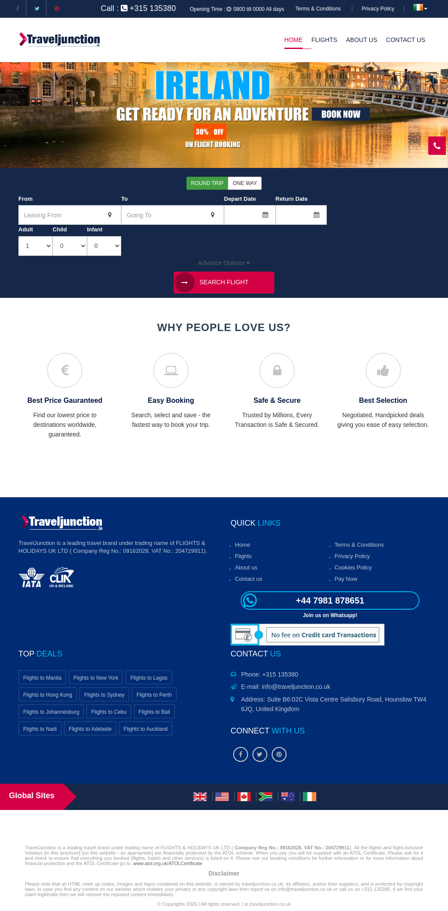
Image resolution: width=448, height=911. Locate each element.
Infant (94, 229)
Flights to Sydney (104, 695)
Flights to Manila (42, 678)
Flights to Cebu (108, 712)
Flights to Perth (154, 695)
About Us (361, 39)
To (124, 198)
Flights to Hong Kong (47, 695)
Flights (324, 39)
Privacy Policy (378, 9)
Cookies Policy (353, 567)
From (25, 198)
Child (59, 229)
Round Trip (207, 183)
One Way (245, 183)
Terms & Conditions (318, 9)
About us (246, 567)
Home (293, 39)
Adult (25, 229)
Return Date (292, 198)
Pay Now (346, 579)
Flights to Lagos (149, 678)
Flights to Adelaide (90, 729)
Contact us (248, 579)
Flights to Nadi (40, 729)
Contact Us (405, 39)
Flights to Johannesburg (51, 712)
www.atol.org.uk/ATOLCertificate (167, 863)
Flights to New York (96, 678)
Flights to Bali (154, 712)
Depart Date (240, 198)
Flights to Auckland (146, 729)
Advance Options (224, 262)
